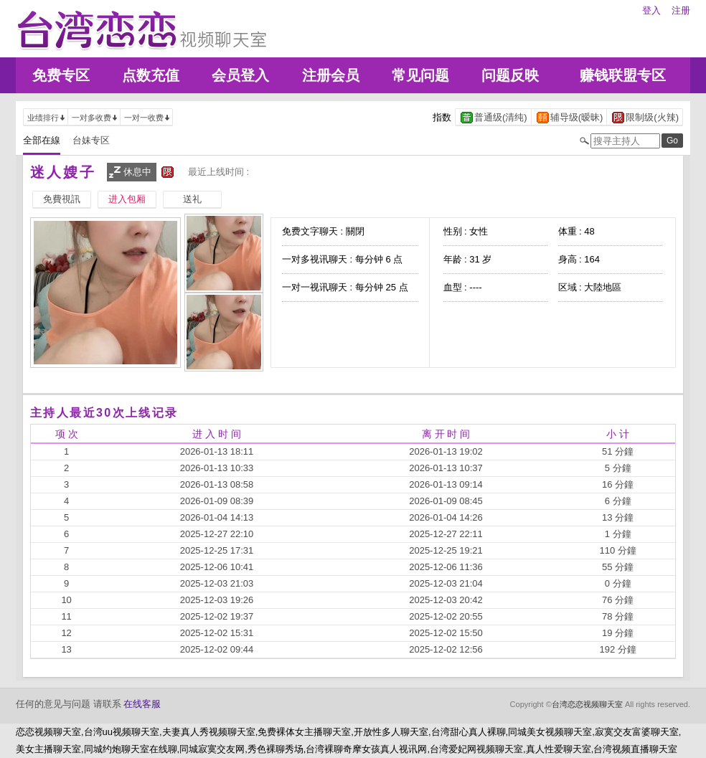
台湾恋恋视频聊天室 (587, 704)
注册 (681, 10)
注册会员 (330, 75)
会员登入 (240, 75)
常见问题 (420, 75)
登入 (651, 10)
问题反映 (510, 75)
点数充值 (150, 75)
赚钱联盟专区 (623, 75)
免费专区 (61, 75)
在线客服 (142, 703)
